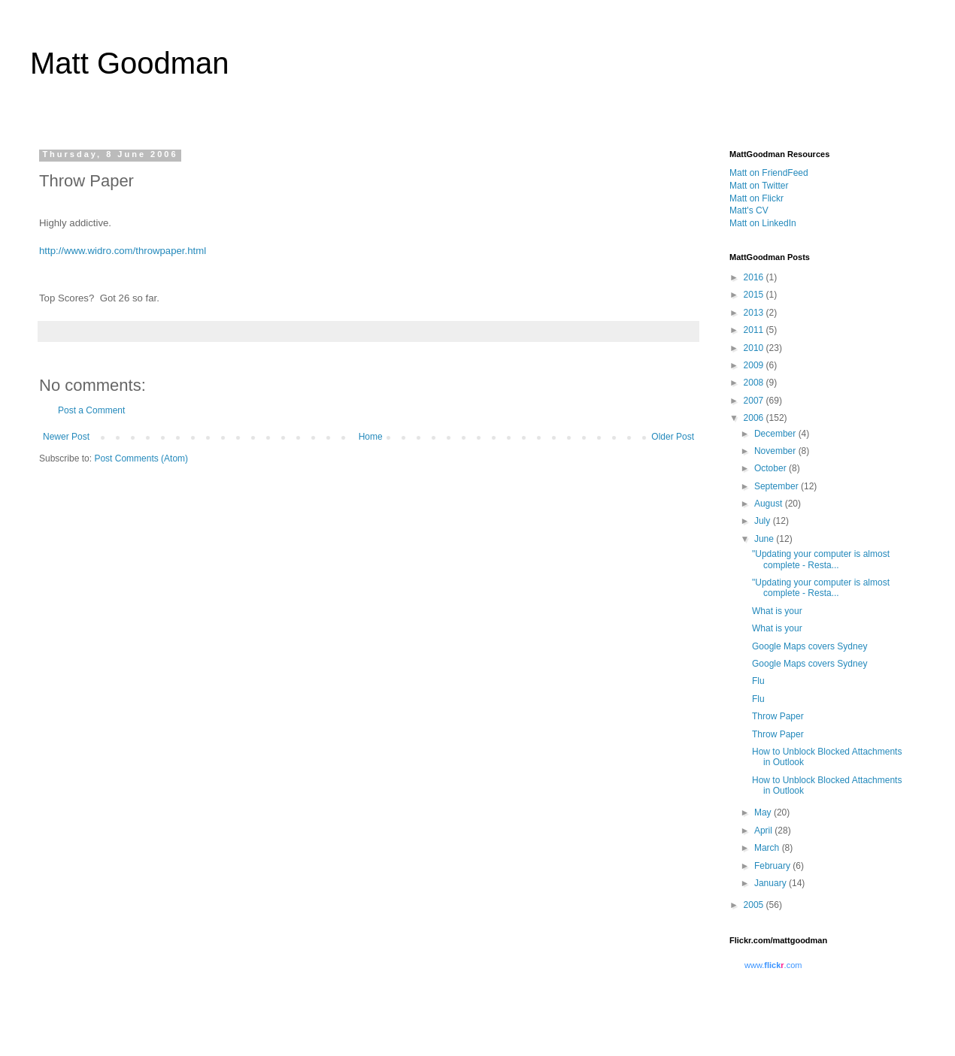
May (764, 812)
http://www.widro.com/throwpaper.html (122, 250)
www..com (773, 965)
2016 (755, 277)
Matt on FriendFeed (768, 173)
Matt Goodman (129, 63)
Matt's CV (749, 210)
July (763, 521)
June (765, 539)
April (764, 830)
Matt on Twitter (758, 185)
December (776, 433)
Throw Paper (778, 716)
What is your (777, 611)
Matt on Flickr (756, 198)
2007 (755, 400)
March (768, 848)
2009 (755, 365)
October (771, 468)
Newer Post (66, 436)
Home (371, 436)
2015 (755, 294)
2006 (755, 418)
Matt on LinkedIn (762, 223)
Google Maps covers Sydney (809, 646)
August (769, 503)
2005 (755, 905)
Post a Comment (91, 410)
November (776, 451)
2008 (755, 382)
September (777, 486)
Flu (758, 681)
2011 (755, 330)
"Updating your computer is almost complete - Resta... (821, 559)
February (773, 866)
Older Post (672, 436)
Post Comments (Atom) (141, 458)
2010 (755, 348)
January (771, 883)
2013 (755, 312)
